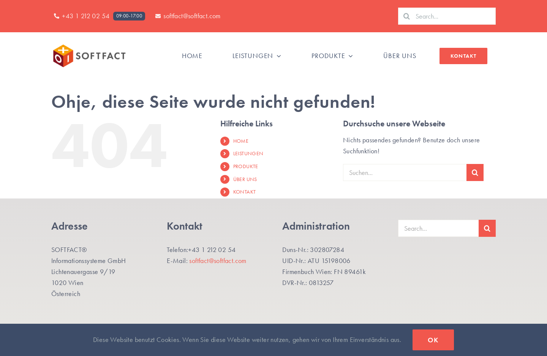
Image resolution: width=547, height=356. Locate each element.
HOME (241, 140)
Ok (433, 340)
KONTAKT (244, 191)
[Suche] (406, 16)
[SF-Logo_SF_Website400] (89, 46)
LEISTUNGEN (248, 153)
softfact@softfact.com (217, 260)
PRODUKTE (245, 166)
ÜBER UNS (245, 179)
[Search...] (447, 16)
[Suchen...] (404, 172)
